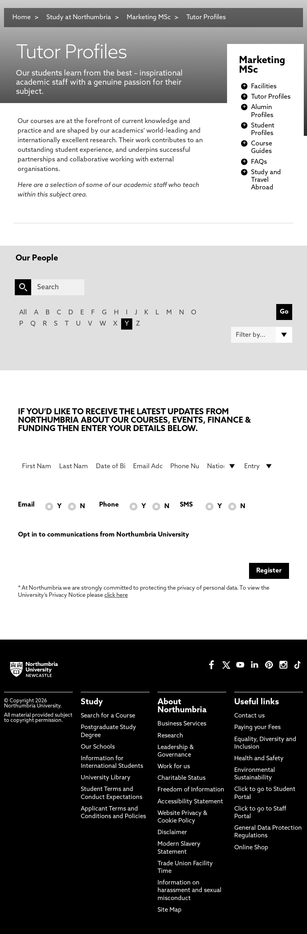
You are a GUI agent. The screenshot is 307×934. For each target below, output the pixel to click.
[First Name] (36, 466)
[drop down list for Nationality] (221, 466)
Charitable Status (181, 778)
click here (116, 595)
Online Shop (251, 848)
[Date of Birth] (110, 466)
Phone (109, 505)
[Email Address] (147, 466)
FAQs (259, 162)
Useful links (256, 702)
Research (170, 736)
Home (21, 17)
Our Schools (98, 747)
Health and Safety (258, 759)
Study (92, 702)
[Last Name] (73, 466)
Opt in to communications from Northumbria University (103, 535)
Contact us (249, 716)
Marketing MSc (149, 17)
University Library (105, 778)
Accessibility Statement (190, 802)
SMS (186, 505)
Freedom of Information (190, 790)
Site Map (169, 910)
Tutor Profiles (206, 17)
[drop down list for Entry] (258, 466)
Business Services (181, 724)
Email (26, 505)
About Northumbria (182, 706)
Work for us (173, 767)
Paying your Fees (257, 728)
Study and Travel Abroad (266, 180)
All (23, 313)
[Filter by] (261, 335)
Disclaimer (172, 833)
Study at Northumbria (78, 17)
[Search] (57, 287)
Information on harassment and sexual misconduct (189, 890)
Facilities (264, 86)
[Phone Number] (184, 466)
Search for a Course (108, 716)
